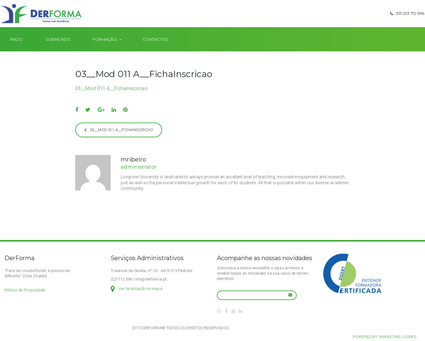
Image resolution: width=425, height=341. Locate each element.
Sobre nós (57, 47)
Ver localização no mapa (140, 288)
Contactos (156, 47)
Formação (105, 47)
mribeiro (133, 168)
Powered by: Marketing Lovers (384, 337)
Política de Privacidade (24, 290)
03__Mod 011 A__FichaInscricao (111, 97)
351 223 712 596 (406, 17)
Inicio (16, 47)
